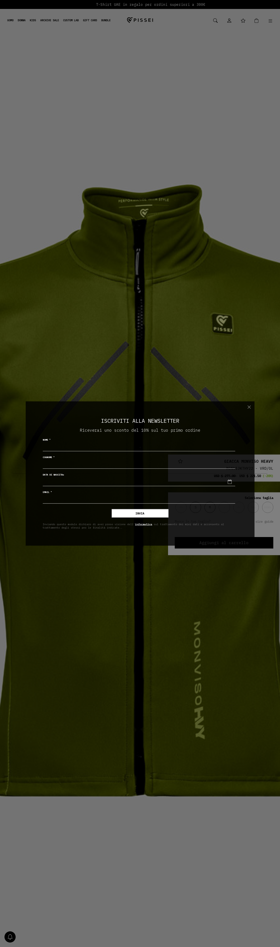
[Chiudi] (249, 407)
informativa (143, 524)
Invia (139, 513)
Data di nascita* (53, 474)
